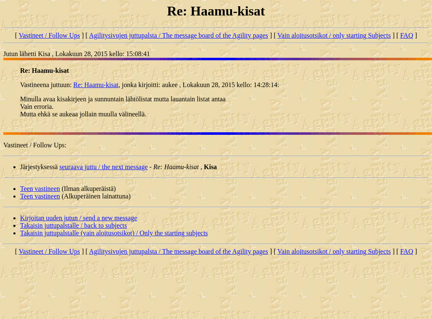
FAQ (406, 35)
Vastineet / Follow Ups (49, 35)
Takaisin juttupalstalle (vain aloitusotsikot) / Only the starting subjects (114, 233)
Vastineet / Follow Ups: (35, 145)
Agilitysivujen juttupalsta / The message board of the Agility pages (178, 35)
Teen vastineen (40, 188)
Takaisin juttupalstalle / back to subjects (73, 225)
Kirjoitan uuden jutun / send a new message (78, 217)
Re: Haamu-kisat (95, 84)
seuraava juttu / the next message (103, 166)
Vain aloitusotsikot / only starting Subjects (334, 35)
